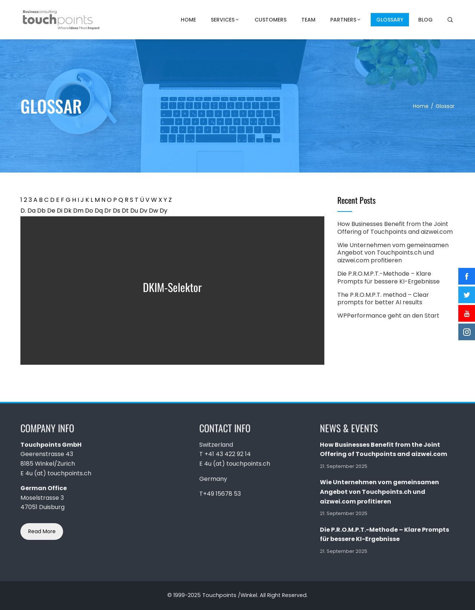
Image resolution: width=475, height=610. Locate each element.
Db (41, 210)
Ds (116, 210)
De (51, 210)
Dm (78, 210)
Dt (125, 210)
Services (225, 19)
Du (134, 210)
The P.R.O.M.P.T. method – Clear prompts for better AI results (383, 299)
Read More (42, 531)
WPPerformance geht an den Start (388, 315)
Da (31, 210)
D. (23, 210)
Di (59, 210)
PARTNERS (345, 19)
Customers (270, 19)
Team (308, 19)
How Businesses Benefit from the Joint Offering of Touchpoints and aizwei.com (395, 228)
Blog (425, 19)
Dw (153, 210)
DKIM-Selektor (172, 287)
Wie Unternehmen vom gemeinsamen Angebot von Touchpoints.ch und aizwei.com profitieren (393, 253)
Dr (107, 210)
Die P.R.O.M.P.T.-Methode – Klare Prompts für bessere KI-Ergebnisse (388, 277)
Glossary (389, 19)
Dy (163, 210)
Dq (99, 210)
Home (188, 19)
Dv (143, 210)
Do (89, 210)
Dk (68, 210)
